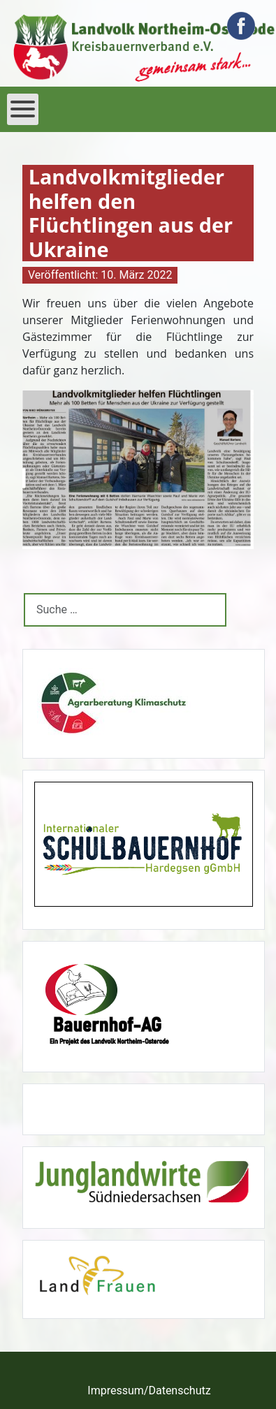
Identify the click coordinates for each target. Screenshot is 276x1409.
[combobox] (125, 609)
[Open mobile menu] (22, 109)
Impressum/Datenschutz (148, 1390)
